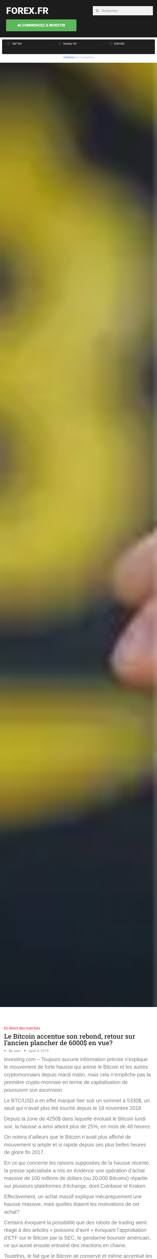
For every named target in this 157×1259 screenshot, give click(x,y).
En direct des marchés (22, 1028)
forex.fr (27, 10)
